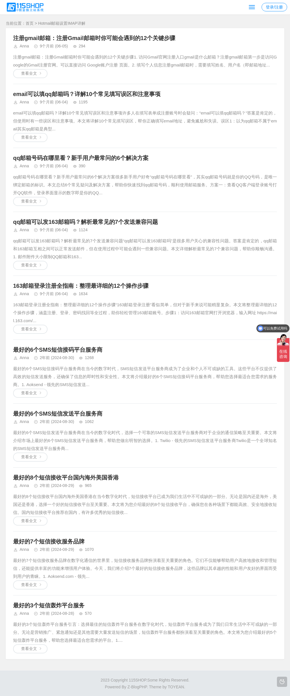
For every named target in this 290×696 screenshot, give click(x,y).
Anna (24, 46)
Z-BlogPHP (137, 687)
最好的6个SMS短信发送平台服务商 (57, 413)
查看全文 (29, 73)
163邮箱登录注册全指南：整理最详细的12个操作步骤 (81, 286)
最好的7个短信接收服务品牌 (49, 541)
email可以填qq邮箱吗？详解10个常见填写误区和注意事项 (87, 94)
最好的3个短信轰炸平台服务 (49, 605)
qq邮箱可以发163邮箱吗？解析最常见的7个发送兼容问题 (85, 222)
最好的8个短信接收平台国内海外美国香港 (66, 477)
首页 (30, 23)
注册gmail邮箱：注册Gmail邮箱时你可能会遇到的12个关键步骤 (94, 38)
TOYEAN (176, 687)
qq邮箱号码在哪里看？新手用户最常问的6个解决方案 (81, 158)
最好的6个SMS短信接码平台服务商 (57, 350)
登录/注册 (274, 7)
